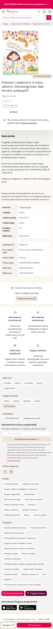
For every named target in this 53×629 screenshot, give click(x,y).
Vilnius (6, 401)
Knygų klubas (9, 388)
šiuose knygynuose (29, 123)
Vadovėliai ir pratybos (34, 499)
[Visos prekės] (3, 12)
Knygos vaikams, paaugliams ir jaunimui (20, 489)
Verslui (39, 383)
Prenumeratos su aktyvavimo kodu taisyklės (22, 585)
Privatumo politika (11, 569)
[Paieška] (48, 17)
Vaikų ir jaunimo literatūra (20, 24)
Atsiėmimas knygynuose (14, 533)
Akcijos (27, 515)
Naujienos (8, 579)
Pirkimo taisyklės (29, 553)
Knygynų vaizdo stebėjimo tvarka (18, 543)
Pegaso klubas (38, 593)
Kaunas (16, 401)
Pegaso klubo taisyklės (32, 569)
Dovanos (32, 504)
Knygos (5, 24)
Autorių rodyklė (40, 515)
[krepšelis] (49, 12)
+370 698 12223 (11, 418)
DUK (44, 574)
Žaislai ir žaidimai (11, 510)
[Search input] (24, 17)
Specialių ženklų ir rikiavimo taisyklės (19, 548)
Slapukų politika (10, 574)
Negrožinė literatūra (31, 484)
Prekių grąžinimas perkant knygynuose (20, 538)
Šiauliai (37, 401)
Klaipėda (27, 401)
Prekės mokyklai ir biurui (14, 504)
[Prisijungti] (44, 12)
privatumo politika (13, 461)
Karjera (18, 383)
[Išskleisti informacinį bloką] (39, 12)
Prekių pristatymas (38, 528)
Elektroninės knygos (12, 499)
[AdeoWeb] (44, 619)
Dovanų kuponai (15, 593)
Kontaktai (29, 383)
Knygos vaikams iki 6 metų (42, 24)
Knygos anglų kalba (12, 494)
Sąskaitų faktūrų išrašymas (15, 528)
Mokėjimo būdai (10, 553)
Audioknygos (29, 494)
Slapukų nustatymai (29, 574)
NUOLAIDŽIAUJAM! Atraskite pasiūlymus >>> (26, 4)
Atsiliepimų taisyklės (12, 559)
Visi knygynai (9, 406)
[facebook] (5, 471)
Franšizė (7, 383)
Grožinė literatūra (11, 484)
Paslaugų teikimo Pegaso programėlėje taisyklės (24, 564)
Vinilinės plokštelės (12, 515)
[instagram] (11, 471)
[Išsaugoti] (8, 625)
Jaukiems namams (30, 510)
